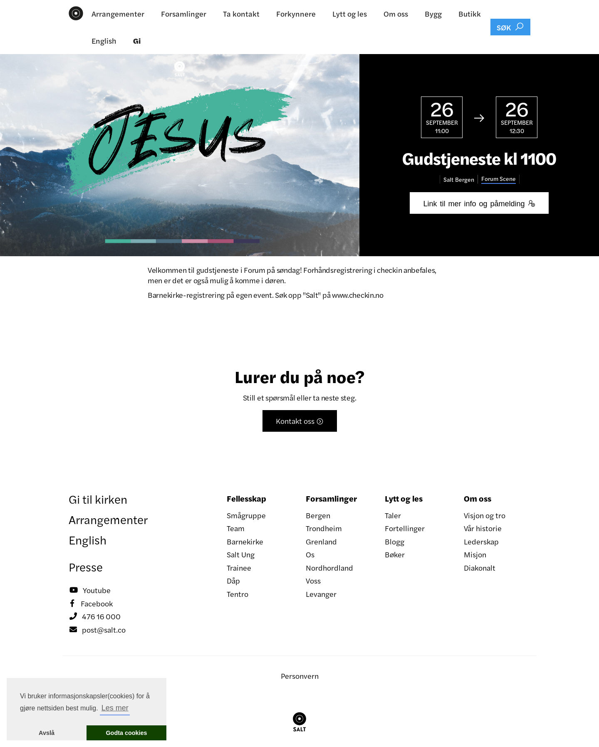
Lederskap (481, 541)
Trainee (239, 567)
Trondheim (324, 528)
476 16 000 (95, 616)
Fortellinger (405, 528)
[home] (76, 13)
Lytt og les (349, 13)
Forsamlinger (183, 13)
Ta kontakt (241, 13)
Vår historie (483, 528)
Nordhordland (329, 567)
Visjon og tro (484, 515)
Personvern (300, 675)
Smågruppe (246, 515)
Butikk (469, 13)
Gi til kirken (98, 498)
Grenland (321, 541)
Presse (86, 566)
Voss (313, 580)
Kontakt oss (300, 421)
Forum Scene (498, 179)
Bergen (318, 515)
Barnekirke (245, 541)
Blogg (394, 541)
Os (310, 554)
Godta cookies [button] (126, 733)
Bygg (433, 13)
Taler (393, 515)
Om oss (396, 13)
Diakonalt (479, 567)
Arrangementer (118, 13)
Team (236, 528)
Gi (137, 40)
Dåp (233, 580)
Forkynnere (296, 13)
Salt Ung (241, 554)
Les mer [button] (115, 708)
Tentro (237, 594)
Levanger (321, 594)
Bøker (395, 554)
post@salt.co (97, 629)
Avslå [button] (46, 733)
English (104, 40)
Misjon (475, 554)
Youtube (90, 590)
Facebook (91, 603)
